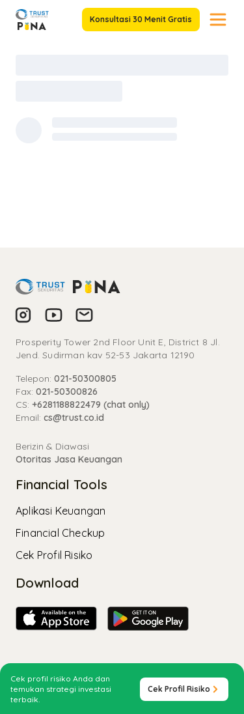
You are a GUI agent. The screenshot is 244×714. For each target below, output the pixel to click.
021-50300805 (85, 378)
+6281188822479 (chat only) (91, 404)
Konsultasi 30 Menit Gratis (141, 19)
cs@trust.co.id (74, 417)
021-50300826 (67, 391)
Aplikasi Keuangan (60, 510)
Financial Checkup (60, 532)
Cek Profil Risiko (54, 555)
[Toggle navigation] (218, 19)
